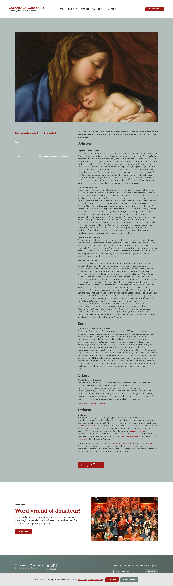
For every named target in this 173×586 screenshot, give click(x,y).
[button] (98, 9)
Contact (112, 9)
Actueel (85, 9)
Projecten (72, 9)
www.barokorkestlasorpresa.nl (91, 403)
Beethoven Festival (129, 436)
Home (60, 9)
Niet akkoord (129, 580)
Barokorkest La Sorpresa (121, 443)
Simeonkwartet (88, 426)
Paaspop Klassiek (136, 431)
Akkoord (112, 580)
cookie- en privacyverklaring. (90, 580)
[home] (28, 9)
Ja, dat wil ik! (23, 531)
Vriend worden (155, 9)
